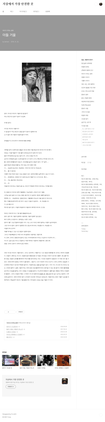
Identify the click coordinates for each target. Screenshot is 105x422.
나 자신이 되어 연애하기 (87, 195)
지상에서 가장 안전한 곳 (18, 4)
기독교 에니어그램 (96, 192)
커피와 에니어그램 (91, 198)
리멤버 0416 (85, 67)
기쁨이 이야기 (85, 81)
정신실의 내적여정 (86, 63)
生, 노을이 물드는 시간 (88, 129)
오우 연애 (98, 201)
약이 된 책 (85, 140)
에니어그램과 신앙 (86, 190)
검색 (96, 4)
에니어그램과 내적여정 (87, 217)
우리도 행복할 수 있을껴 (14, 334)
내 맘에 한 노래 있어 (87, 134)
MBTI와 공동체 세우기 (88, 142)
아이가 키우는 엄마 (12, 323)
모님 (95, 217)
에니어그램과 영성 (86, 179)
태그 (11, 12)
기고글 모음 (84, 126)
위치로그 (36, 12)
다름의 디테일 (11, 332)
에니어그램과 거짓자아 (92, 203)
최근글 (83, 162)
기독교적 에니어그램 (86, 187)
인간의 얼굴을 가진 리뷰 (88, 87)
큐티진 (90, 181)
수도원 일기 (84, 119)
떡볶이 (83, 203)
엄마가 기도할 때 (12, 326)
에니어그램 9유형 (96, 190)
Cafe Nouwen (86, 105)
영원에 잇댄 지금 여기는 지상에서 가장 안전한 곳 (20, 382)
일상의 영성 (84, 181)
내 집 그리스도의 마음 (87, 91)
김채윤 (83, 198)
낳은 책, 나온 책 (86, 122)
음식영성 (94, 212)
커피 (100, 184)
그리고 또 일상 (85, 112)
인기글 (89, 162)
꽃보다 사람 (84, 108)
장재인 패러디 (85, 201)
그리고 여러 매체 (86, 145)
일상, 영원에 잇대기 (87, 60)
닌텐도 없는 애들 (85, 192)
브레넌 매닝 (95, 179)
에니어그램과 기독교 (94, 206)
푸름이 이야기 (85, 77)
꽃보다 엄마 (84, 94)
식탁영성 (92, 201)
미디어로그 (23, 12)
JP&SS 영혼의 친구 (87, 70)
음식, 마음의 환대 (86, 98)
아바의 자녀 (84, 206)
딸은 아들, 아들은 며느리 (14, 329)
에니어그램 (98, 195)
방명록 (48, 12)
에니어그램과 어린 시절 (95, 209)
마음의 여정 (84, 115)
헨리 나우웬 (84, 209)
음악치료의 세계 (86, 137)
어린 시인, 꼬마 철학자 (87, 84)
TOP (100, 415)
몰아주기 (9, 337)
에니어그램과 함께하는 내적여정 (89, 184)
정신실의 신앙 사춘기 (87, 131)
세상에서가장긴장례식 (87, 101)
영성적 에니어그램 (86, 212)
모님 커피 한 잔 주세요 (87, 214)
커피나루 (95, 187)
